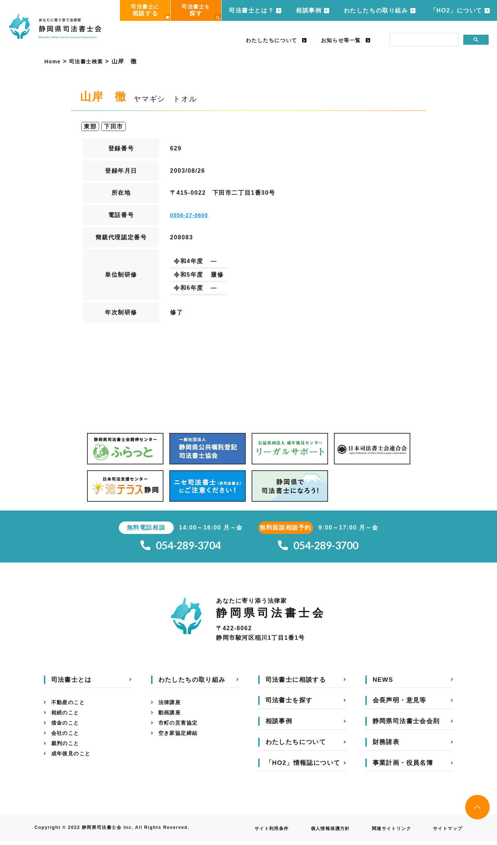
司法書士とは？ (251, 10)
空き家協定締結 (180, 742)
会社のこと (67, 742)
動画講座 (171, 718)
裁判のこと (67, 753)
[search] (423, 40)
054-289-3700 (318, 547)
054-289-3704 (180, 547)
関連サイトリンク (383, 832)
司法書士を (201, 12)
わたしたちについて (271, 40)
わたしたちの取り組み (376, 10)
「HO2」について (456, 10)
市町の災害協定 (180, 730)
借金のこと (67, 730)
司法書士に (150, 12)
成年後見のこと (73, 765)
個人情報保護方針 (316, 832)
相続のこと (67, 718)
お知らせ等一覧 (341, 40)
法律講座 (171, 706)
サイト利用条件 (251, 832)
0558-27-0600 (192, 215)
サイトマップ (445, 832)
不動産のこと (70, 706)
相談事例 (308, 10)
